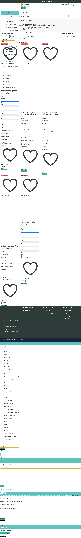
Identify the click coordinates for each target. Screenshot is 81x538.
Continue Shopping (5, 533)
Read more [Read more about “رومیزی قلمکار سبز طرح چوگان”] (3, 281)
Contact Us (27, 310)
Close (8, 344)
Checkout (67, 315)
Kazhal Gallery (29, 117)
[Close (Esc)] (0, 536)
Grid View (3, 38)
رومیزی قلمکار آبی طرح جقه (32, 114)
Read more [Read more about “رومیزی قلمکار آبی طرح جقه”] (24, 146)
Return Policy (48, 312)
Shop (31, 27)
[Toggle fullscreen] (3, 536)
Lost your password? (13, 482)
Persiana (14, 339)
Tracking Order (69, 318)
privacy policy (75, 495)
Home (29, 27)
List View (8, 38)
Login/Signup (3, 344)
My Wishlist (68, 316)
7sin (2, 89)
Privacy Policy (48, 310)
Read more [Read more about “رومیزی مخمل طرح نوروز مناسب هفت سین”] (24, 259)
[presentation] (12, 477)
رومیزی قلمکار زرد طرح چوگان (54, 114)
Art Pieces (6, 89)
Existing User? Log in (5, 522)
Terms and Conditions (50, 313)
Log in (2, 486)
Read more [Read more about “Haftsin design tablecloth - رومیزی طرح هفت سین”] (3, 145)
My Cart (67, 313)
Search (24, 8)
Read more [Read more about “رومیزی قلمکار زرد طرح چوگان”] (44, 149)
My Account (68, 310)
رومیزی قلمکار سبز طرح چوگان (13, 246)
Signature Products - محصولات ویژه (18, 89)
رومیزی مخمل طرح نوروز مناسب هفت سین (38, 222)
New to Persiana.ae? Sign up (7, 489)
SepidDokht (8, 93)
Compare (3, 166)
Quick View (4, 168)
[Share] (2, 536)
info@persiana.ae (8, 329)
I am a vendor (12, 504)
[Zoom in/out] (5, 536)
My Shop (67, 312)
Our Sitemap (28, 312)
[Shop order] (8, 41)
